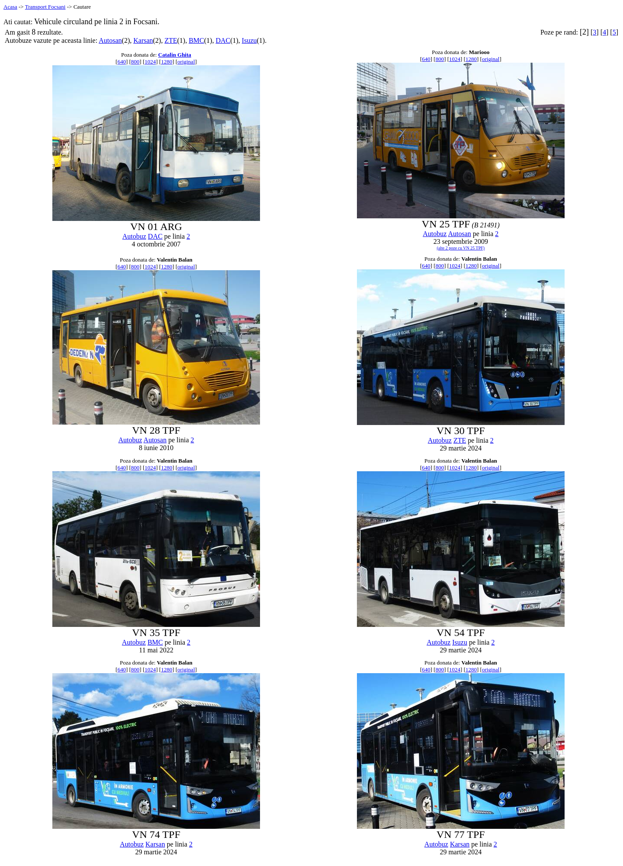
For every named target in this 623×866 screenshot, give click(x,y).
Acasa (10, 6)
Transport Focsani (45, 6)
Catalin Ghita (174, 54)
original (186, 61)
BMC (196, 40)
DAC (222, 40)
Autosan (110, 40)
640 (121, 61)
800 (135, 61)
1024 (150, 61)
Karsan (143, 40)
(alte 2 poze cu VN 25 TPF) (461, 248)
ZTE (170, 40)
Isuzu (249, 40)
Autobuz (134, 236)
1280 (166, 61)
